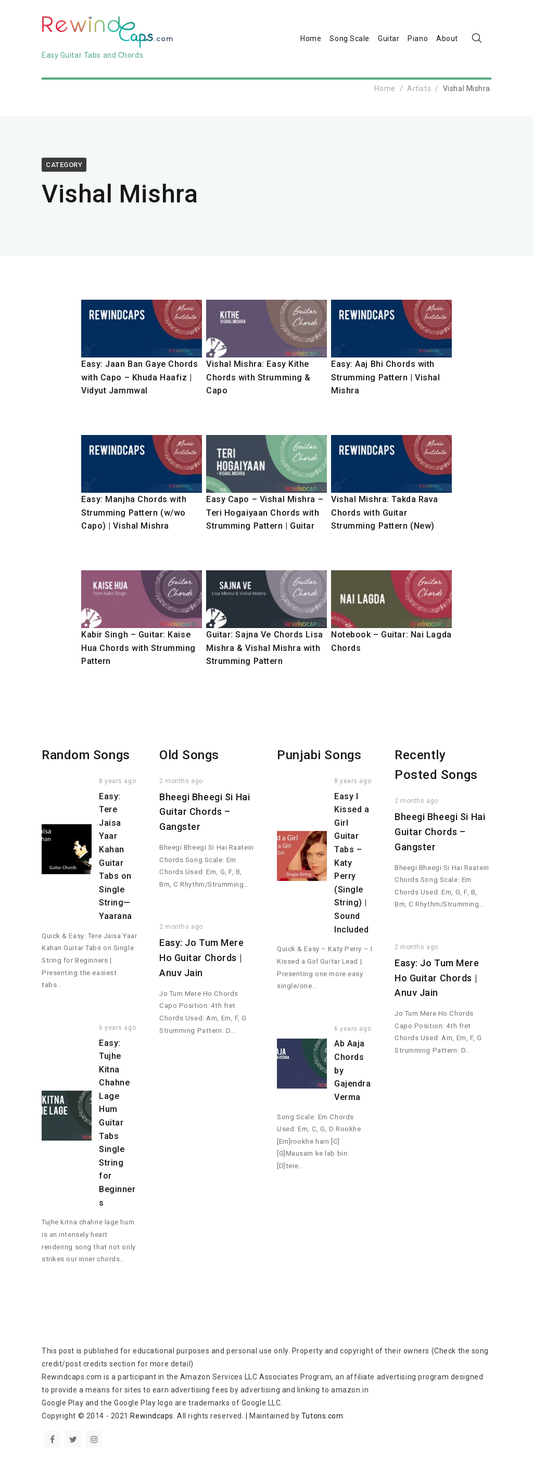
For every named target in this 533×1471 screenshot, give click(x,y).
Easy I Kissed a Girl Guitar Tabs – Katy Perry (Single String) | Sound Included (351, 863)
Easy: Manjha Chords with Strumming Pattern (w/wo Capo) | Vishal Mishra (133, 512)
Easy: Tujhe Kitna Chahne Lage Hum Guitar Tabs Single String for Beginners (117, 1123)
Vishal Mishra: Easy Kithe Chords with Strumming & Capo (258, 377)
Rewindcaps (151, 1416)
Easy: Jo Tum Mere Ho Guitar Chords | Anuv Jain (201, 957)
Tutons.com (322, 1416)
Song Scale (349, 38)
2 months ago (181, 781)
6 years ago (117, 1027)
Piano (418, 38)
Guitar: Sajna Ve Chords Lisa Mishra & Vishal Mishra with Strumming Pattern (264, 648)
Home (310, 38)
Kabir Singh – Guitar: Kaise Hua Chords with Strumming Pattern (138, 648)
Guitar (388, 38)
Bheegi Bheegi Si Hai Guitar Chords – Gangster (204, 812)
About (447, 38)
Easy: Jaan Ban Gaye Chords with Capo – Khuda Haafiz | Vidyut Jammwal (139, 377)
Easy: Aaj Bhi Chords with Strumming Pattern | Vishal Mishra (385, 377)
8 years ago (117, 781)
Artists (419, 88)
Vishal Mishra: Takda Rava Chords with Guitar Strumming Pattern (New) (384, 512)
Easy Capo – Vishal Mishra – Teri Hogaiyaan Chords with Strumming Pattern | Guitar (264, 512)
